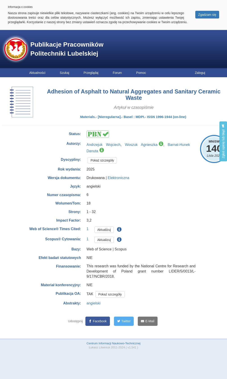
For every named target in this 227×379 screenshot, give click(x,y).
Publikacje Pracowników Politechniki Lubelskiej (66, 49)
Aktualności (37, 73)
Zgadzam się (207, 14)
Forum (117, 73)
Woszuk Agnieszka (141, 145)
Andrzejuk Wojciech (103, 145)
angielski (93, 303)
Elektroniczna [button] (118, 178)
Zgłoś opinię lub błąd (223, 141)
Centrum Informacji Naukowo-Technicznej (113, 343)
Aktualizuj (104, 229)
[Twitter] (124, 321)
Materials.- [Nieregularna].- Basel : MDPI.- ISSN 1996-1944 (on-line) (133, 117)
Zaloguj (200, 73)
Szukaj (64, 73)
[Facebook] (97, 321)
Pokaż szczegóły (102, 160)
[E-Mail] (147, 321)
